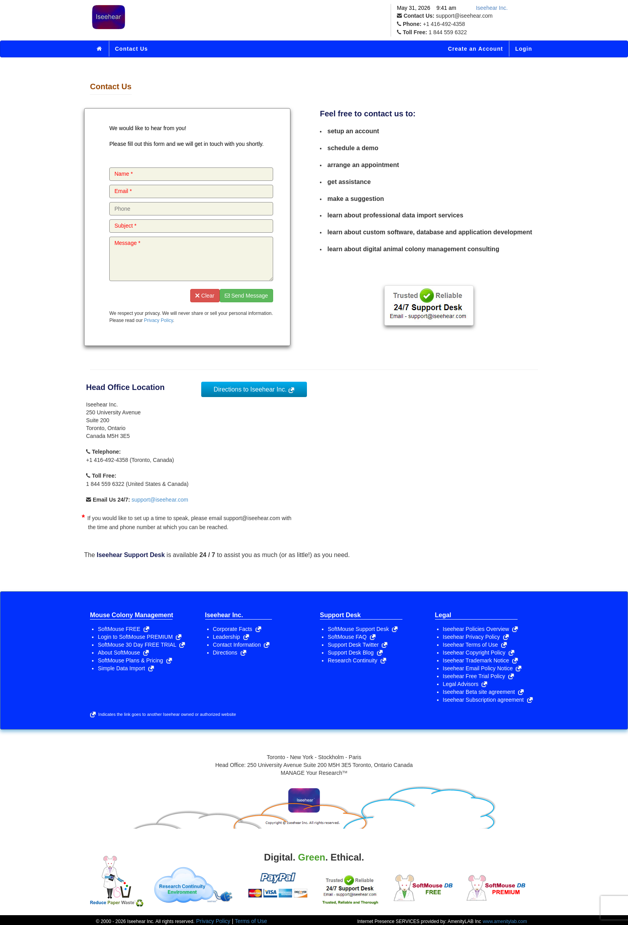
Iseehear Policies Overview (480, 629)
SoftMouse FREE (123, 629)
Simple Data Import (126, 668)
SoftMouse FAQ (352, 637)
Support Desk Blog (355, 652)
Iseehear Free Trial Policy (478, 676)
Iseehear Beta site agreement (483, 692)
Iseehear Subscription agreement (488, 700)
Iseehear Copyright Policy (478, 652)
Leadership (231, 637)
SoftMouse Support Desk (363, 629)
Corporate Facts (237, 629)
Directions (229, 652)
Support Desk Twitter (357, 645)
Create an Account (475, 49)
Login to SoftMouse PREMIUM (140, 637)
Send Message (246, 295)
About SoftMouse (123, 652)
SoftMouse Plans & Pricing (135, 660)
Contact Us (131, 49)
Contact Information (241, 645)
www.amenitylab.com (505, 921)
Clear (204, 295)
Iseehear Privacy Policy (476, 637)
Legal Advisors (465, 684)
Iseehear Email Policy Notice (482, 668)
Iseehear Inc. (492, 8)
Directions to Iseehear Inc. (254, 389)
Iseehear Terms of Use (475, 645)
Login (523, 49)
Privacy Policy (158, 320)
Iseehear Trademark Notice (480, 660)
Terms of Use (251, 921)
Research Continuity (357, 660)
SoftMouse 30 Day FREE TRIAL (141, 645)
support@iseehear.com (160, 500)
